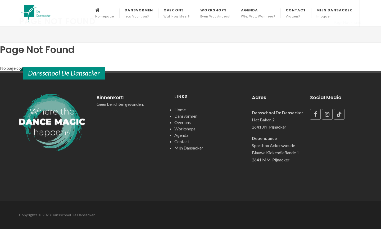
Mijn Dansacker (188, 147)
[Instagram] (327, 114)
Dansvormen (185, 115)
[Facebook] (315, 114)
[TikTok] (339, 114)
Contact (181, 141)
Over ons (182, 122)
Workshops (185, 128)
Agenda (181, 135)
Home (180, 109)
